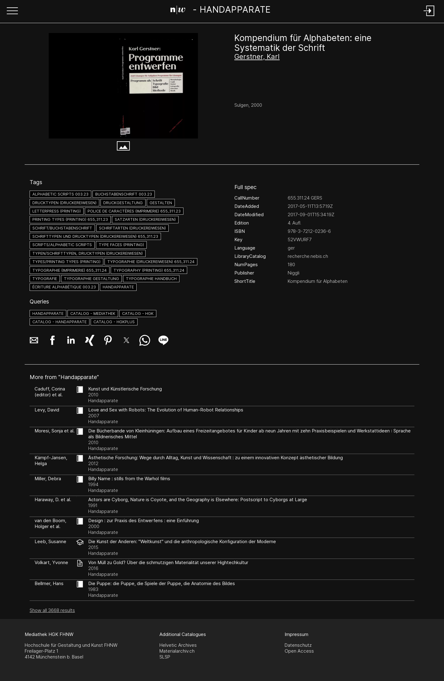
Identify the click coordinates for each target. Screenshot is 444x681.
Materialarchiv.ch (177, 651)
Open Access (299, 651)
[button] (12, 11)
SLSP (164, 657)
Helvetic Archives (178, 645)
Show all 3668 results (52, 610)
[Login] (429, 16)
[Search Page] (221, 11)
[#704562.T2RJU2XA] (123, 85)
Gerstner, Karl (257, 56)
